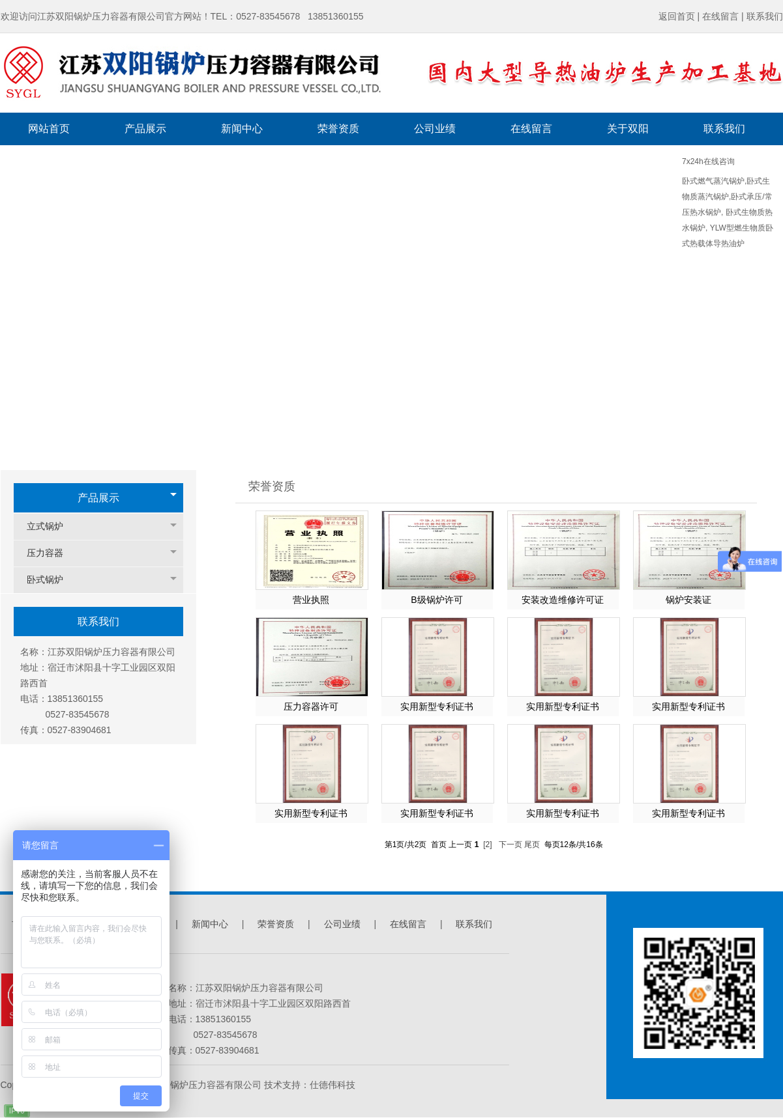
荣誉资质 (277, 924)
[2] (487, 844)
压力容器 (51, 553)
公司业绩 (342, 924)
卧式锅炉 (51, 580)
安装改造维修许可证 (563, 599)
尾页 (532, 844)
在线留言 (408, 924)
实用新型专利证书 (436, 706)
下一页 (510, 844)
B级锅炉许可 (436, 599)
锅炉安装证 (688, 599)
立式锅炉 (51, 526)
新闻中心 (211, 924)
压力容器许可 (311, 706)
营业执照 (311, 599)
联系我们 (474, 924)
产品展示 (98, 497)
